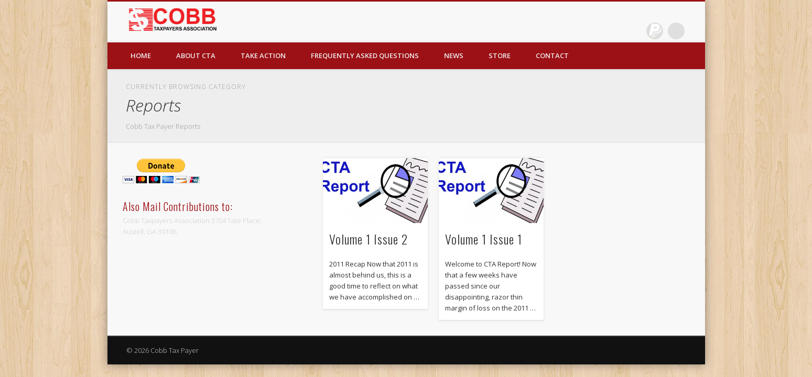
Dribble (654, 31)
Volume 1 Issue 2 (368, 238)
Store (500, 55)
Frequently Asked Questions (365, 55)
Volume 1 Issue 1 (483, 238)
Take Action (263, 55)
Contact (552, 55)
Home (141, 55)
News (453, 55)
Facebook (633, 31)
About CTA (195, 55)
